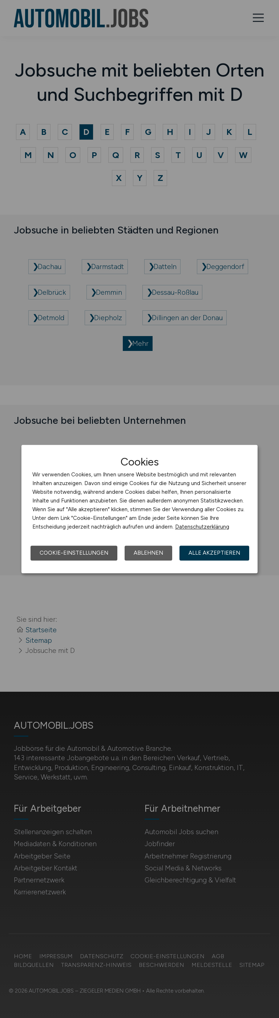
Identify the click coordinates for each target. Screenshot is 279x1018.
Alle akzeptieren (214, 553)
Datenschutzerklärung (202, 527)
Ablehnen (148, 553)
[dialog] (139, 509)
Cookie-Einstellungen (74, 553)
